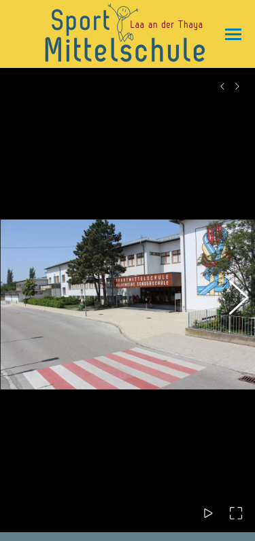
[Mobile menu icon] (230, 34)
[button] (231, 294)
